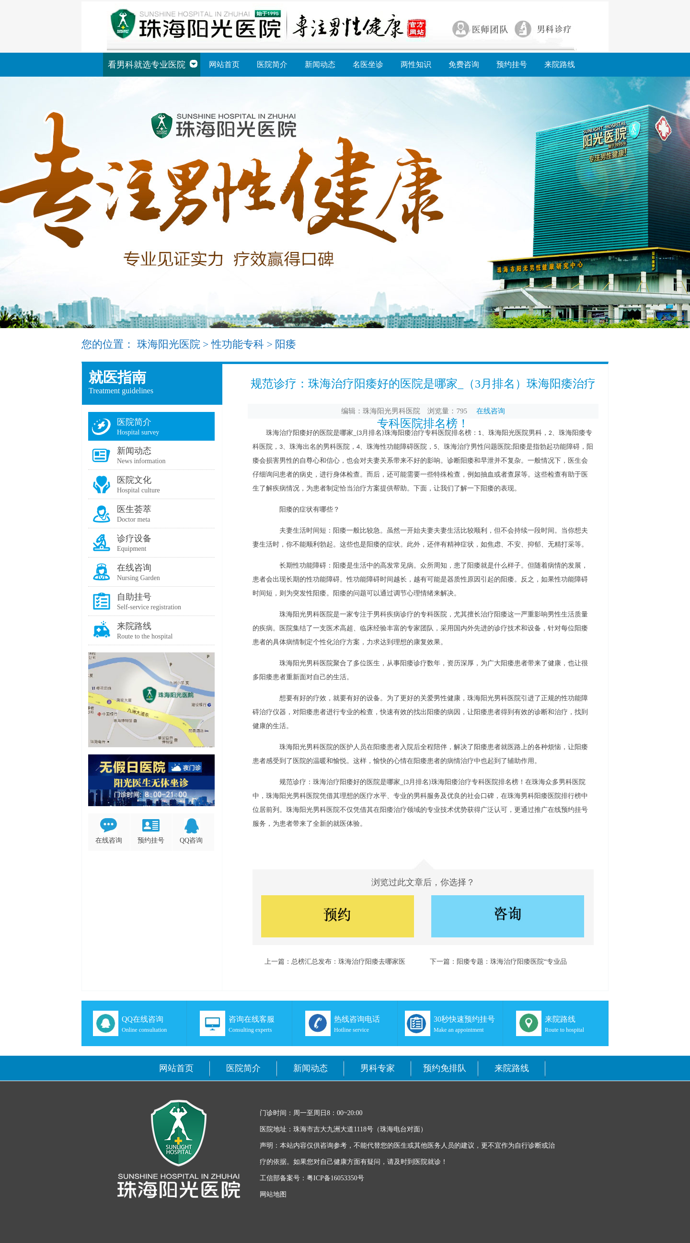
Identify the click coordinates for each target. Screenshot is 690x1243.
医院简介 (272, 64)
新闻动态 (320, 64)
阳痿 (285, 344)
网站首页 (224, 64)
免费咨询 (463, 64)
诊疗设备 (134, 538)
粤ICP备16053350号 (335, 1178)
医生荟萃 (134, 509)
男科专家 (377, 1068)
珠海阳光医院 (168, 344)
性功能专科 (237, 344)
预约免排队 (444, 1068)
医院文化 (134, 480)
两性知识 (416, 64)
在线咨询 (134, 567)
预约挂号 (511, 64)
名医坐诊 (368, 64)
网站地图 (273, 1194)
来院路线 (559, 64)
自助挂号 (134, 597)
